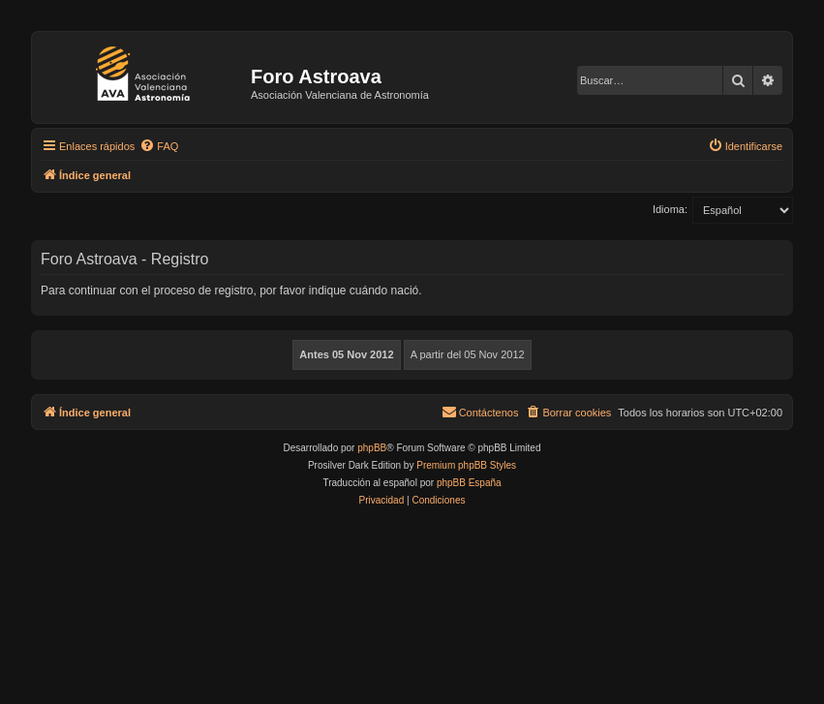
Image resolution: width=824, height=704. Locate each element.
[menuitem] (158, 146)
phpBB (371, 448)
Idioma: (670, 209)
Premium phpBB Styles (466, 465)
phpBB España (469, 482)
